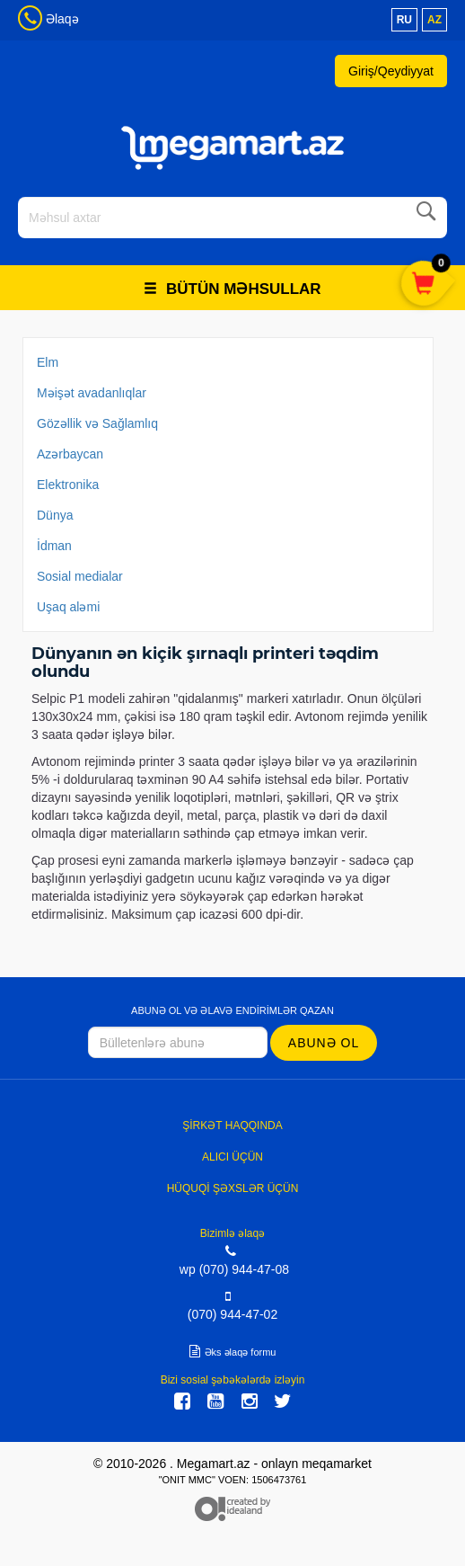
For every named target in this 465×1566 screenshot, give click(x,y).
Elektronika (68, 484)
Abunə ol (323, 1043)
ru (404, 19)
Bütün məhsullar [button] (232, 289)
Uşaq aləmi (68, 607)
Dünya (55, 515)
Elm (47, 362)
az (434, 19)
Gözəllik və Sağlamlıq (97, 423)
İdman (54, 545)
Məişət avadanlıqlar (91, 393)
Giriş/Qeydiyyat (391, 71)
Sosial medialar (80, 576)
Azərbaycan (70, 454)
